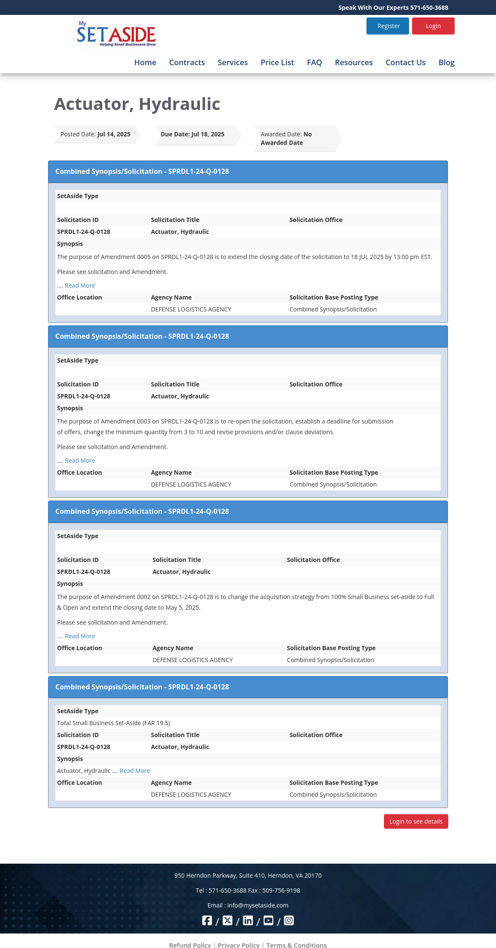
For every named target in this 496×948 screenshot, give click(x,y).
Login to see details (416, 821)
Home (145, 62)
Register (389, 26)
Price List (277, 62)
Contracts (187, 62)
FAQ (314, 62)
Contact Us (406, 62)
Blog (446, 62)
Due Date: (175, 134)
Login (433, 26)
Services (233, 62)
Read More (80, 285)
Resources (354, 62)
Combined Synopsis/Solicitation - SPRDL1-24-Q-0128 (142, 171)
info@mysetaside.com (258, 905)
